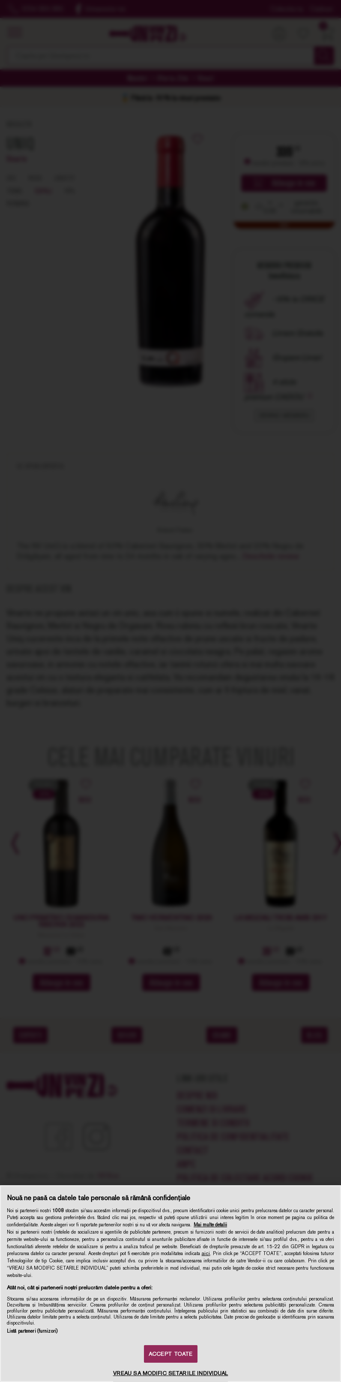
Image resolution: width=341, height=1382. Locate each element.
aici (205, 1253)
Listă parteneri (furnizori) (32, 1331)
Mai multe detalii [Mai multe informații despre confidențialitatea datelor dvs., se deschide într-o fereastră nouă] (210, 1225)
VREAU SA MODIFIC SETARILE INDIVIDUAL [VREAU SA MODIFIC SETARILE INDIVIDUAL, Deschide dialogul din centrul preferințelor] (170, 1373)
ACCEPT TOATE (171, 1354)
